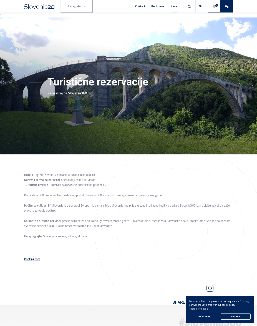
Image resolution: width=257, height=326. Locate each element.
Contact (140, 6)
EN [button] (202, 6)
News (174, 6)
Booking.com (32, 259)
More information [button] (199, 308)
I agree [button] (235, 316)
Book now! (158, 6)
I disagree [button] (204, 316)
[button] (77, 6)
